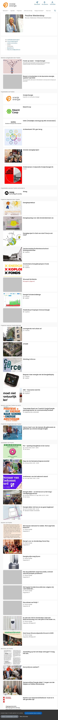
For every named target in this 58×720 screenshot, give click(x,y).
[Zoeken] (55, 10)
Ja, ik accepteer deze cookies (33, 713)
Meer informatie (24, 716)
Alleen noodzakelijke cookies (9, 716)
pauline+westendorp (12, 43)
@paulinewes (10, 48)
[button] (5, 10)
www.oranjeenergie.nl (12, 41)
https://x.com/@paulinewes (13, 49)
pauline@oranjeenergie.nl (13, 39)
